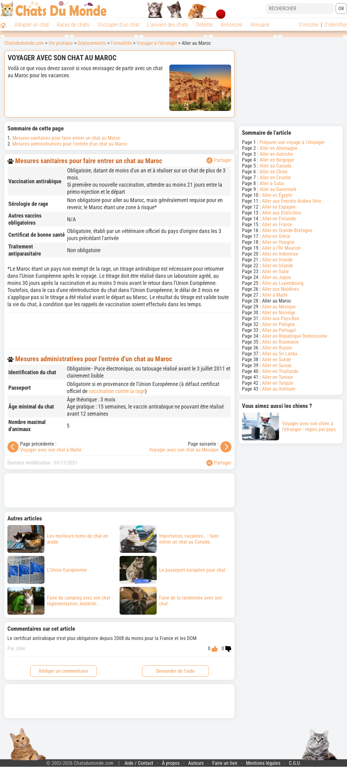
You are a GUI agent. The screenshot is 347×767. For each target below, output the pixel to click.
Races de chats (73, 24)
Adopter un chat (32, 24)
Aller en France (277, 224)
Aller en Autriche (276, 154)
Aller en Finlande (279, 219)
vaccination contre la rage (117, 391)
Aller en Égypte (277, 195)
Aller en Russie (277, 348)
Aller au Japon (276, 277)
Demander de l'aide (175, 671)
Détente (204, 24)
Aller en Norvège (278, 313)
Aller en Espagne (279, 207)
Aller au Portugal (279, 330)
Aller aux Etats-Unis (281, 213)
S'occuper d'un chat (118, 24)
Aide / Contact (139, 763)
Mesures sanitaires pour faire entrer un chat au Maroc (66, 138)
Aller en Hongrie (278, 242)
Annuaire (259, 24)
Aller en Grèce (276, 236)
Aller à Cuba (272, 183)
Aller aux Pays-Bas (280, 318)
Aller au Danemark (278, 189)
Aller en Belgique (277, 160)
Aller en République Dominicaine (294, 336)
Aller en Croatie (275, 177)
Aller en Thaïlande (280, 371)
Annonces (231, 24)
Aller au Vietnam (278, 389)
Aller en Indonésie (280, 254)
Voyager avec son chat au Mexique (184, 450)
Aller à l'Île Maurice (281, 248)
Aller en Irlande (277, 260)
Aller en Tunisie (277, 377)
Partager (218, 160)
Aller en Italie (275, 271)
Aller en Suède (276, 359)
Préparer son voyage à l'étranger (292, 142)
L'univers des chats (167, 24)
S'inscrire (308, 24)
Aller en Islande (277, 266)
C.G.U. (295, 763)
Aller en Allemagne (279, 148)
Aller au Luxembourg (282, 283)
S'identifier (335, 24)
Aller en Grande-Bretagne (287, 230)
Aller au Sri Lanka (279, 354)
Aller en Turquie (278, 383)
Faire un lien (224, 763)
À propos (171, 763)
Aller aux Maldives (280, 289)
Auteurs (196, 763)
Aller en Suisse (277, 365)
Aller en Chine (274, 172)
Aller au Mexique (279, 307)
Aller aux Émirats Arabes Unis (291, 201)
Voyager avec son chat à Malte (51, 450)
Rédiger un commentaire (63, 671)
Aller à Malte (275, 295)
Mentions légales (263, 763)
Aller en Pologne (278, 324)
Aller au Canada (275, 166)
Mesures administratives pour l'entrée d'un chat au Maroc (69, 144)
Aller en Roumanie (280, 342)
